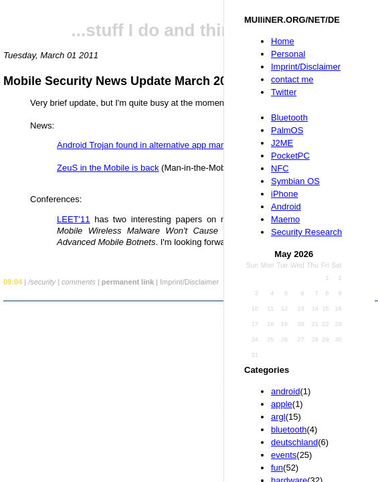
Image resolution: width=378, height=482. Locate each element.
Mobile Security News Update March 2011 (121, 81)
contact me (292, 79)
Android (286, 207)
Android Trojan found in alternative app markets (148, 145)
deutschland (294, 442)
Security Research (306, 232)
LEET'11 (73, 219)
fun (277, 468)
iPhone (284, 194)
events (283, 455)
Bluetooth (289, 117)
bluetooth (289, 429)
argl (278, 417)
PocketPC (290, 156)
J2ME (282, 143)
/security (42, 282)
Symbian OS (295, 181)
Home (282, 41)
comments (79, 282)
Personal (288, 54)
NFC (280, 168)
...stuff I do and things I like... (191, 30)
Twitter (283, 92)
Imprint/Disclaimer (306, 67)
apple (281, 404)
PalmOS (287, 130)
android (285, 391)
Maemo (285, 219)
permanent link (128, 282)
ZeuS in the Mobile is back (108, 168)
